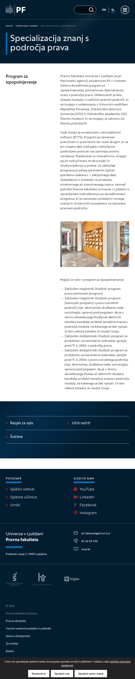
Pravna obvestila (16, 621)
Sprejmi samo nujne (90, 674)
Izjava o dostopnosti (18, 636)
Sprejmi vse (61, 674)
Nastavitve (39, 674)
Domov (9, 26)
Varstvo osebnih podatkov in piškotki (28, 628)
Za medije (12, 644)
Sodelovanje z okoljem (27, 26)
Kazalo (10, 651)
